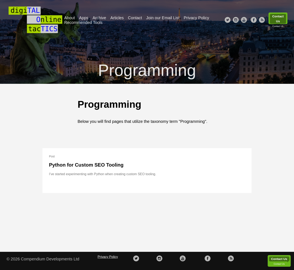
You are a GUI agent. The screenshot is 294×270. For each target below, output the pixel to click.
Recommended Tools (83, 22)
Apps (83, 18)
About (69, 18)
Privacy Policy (196, 18)
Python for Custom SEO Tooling (86, 165)
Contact (135, 18)
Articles (117, 18)
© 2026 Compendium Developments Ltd (43, 259)
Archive (99, 18)
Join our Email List (162, 18)
